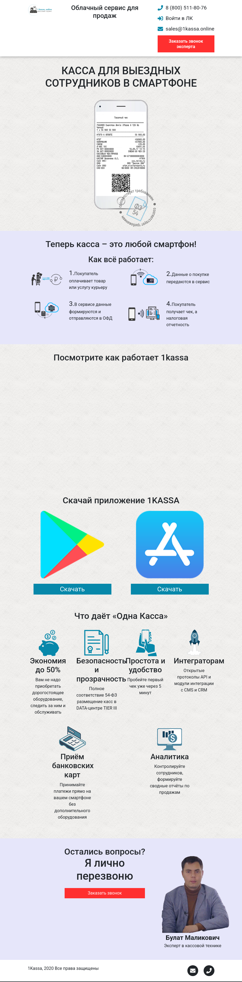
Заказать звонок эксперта (186, 44)
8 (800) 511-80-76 (182, 8)
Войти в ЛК (175, 18)
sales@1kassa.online (186, 29)
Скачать (72, 589)
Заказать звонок (105, 893)
